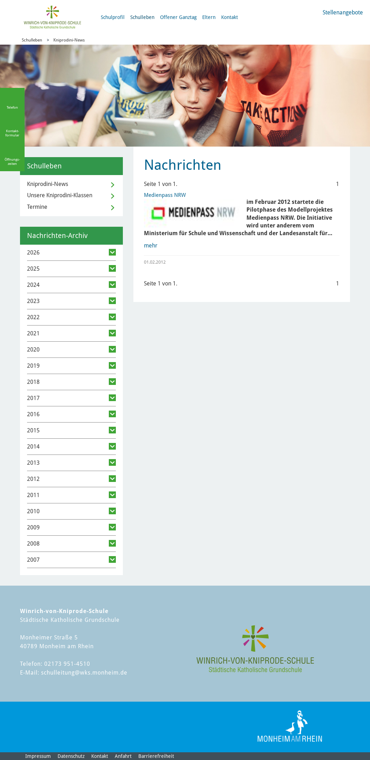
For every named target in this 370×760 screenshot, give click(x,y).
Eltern (209, 17)
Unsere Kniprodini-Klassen (59, 195)
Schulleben (142, 17)
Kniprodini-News (69, 40)
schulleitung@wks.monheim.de (84, 672)
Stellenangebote (343, 12)
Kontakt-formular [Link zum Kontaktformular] (12, 133)
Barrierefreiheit (156, 756)
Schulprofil (113, 17)
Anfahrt (123, 756)
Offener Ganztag (178, 17)
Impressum (38, 756)
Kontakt (229, 17)
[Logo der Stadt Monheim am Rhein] (290, 726)
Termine (37, 207)
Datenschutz (71, 756)
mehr (150, 245)
